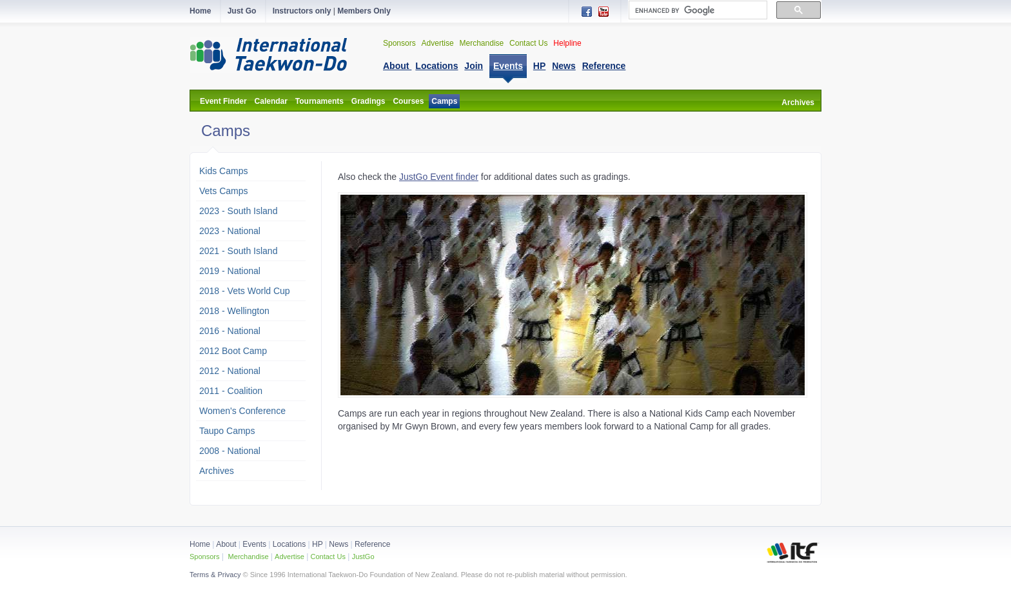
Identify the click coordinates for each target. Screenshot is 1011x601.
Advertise (438, 43)
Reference (372, 544)
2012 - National (229, 371)
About (227, 544)
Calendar (271, 101)
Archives (797, 102)
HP (317, 544)
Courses (408, 101)
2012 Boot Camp (233, 351)
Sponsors (399, 43)
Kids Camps (223, 171)
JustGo (363, 556)
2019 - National (229, 271)
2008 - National (229, 451)
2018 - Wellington (234, 311)
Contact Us (528, 43)
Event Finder (223, 101)
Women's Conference (242, 411)
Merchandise (482, 43)
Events (253, 544)
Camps (444, 101)
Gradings (368, 101)
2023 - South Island (238, 211)
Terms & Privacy (215, 574)
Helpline (567, 43)
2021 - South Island (238, 251)
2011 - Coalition (230, 391)
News (338, 544)
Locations (289, 544)
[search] (696, 10)
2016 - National (229, 331)
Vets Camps (223, 191)
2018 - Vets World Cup (244, 291)
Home (200, 544)
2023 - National (229, 231)
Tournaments (319, 101)
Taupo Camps (227, 431)
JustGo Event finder (438, 177)
